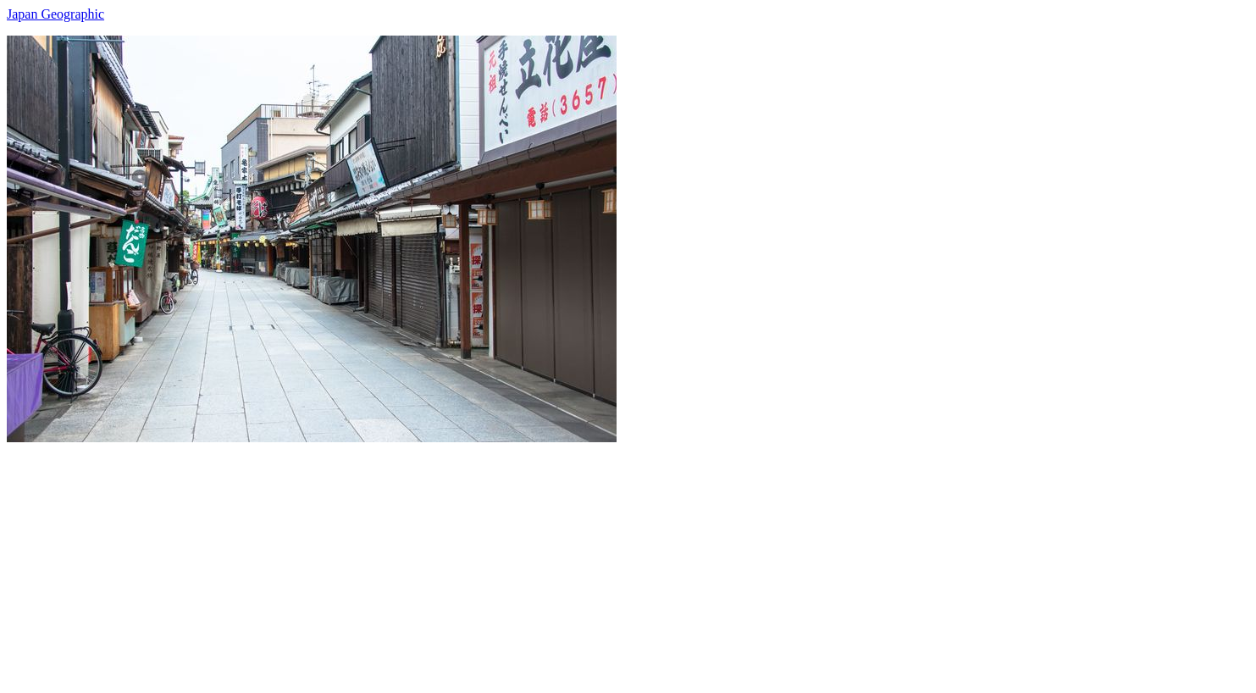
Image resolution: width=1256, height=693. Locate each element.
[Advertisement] (515, 560)
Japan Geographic (55, 14)
